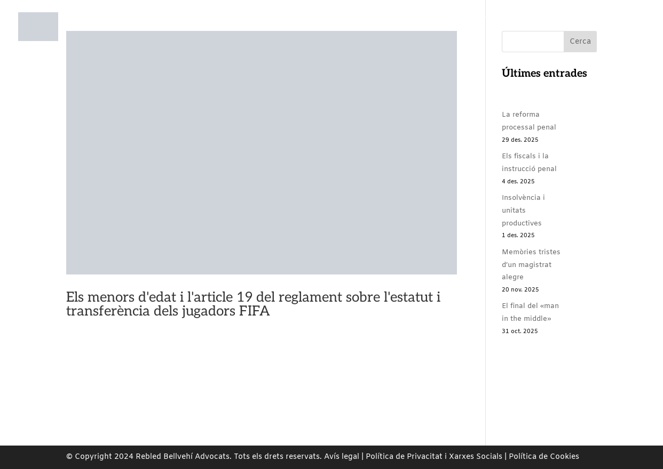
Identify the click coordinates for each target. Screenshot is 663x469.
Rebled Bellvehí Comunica (467, 37)
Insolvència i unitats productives (523, 210)
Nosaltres (198, 37)
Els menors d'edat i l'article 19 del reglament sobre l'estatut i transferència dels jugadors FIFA (253, 304)
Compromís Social (366, 37)
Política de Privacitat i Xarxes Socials (434, 457)
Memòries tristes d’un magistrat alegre (531, 265)
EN (618, 37)
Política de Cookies (544, 457)
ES (595, 37)
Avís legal (341, 457)
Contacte (561, 37)
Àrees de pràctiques (278, 37)
